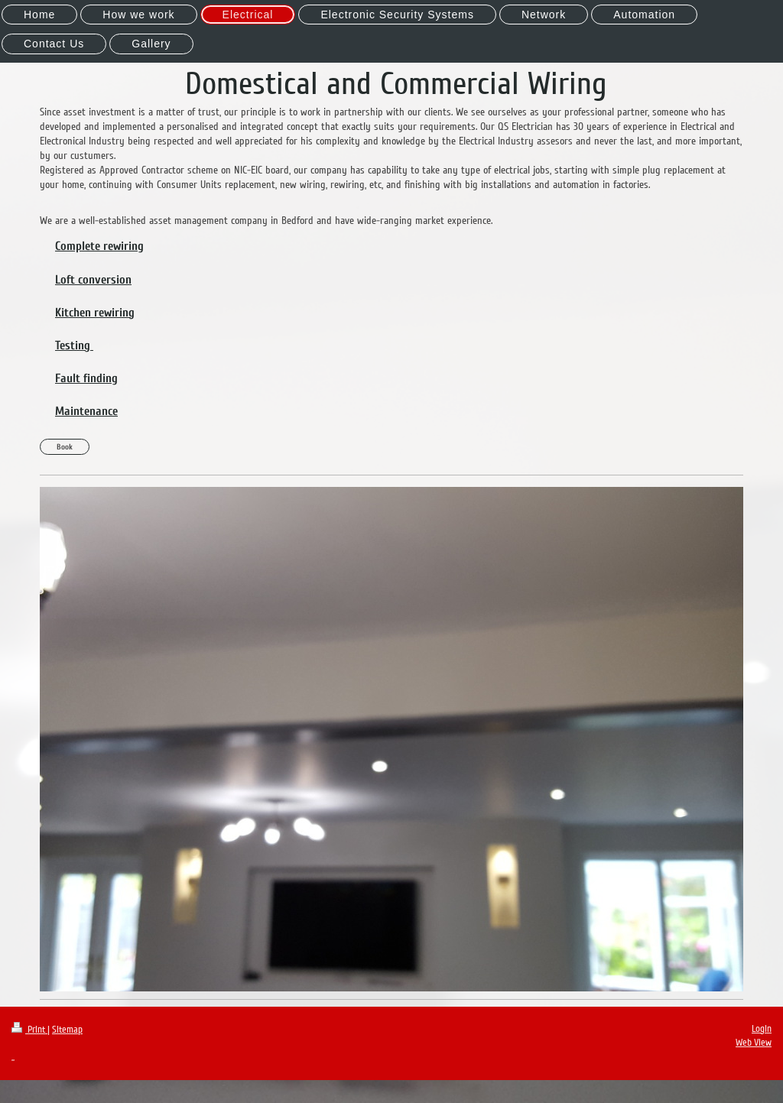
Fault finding (86, 378)
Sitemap (67, 1030)
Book (65, 447)
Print (29, 1030)
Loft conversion (93, 280)
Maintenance (86, 411)
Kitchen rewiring (95, 313)
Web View (754, 1042)
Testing (74, 345)
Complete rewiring (99, 246)
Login (762, 1029)
